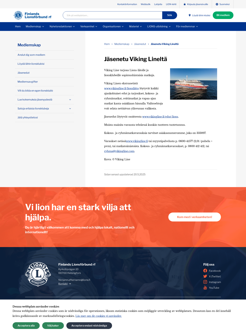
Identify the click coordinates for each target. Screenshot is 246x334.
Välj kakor (53, 325)
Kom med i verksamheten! (194, 217)
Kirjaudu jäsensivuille (195, 4)
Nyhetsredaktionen (61, 26)
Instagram (212, 282)
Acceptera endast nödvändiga (89, 325)
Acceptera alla (26, 325)
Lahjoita (158, 4)
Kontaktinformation (127, 4)
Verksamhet (87, 26)
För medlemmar (185, 26)
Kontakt (63, 283)
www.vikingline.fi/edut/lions (160, 116)
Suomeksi (223, 4)
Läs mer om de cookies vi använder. (98, 316)
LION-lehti (171, 4)
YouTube (211, 287)
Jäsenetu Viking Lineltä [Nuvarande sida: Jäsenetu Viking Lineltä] (165, 44)
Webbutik (145, 4)
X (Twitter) (212, 276)
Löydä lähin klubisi (199, 15)
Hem (18, 26)
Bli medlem (223, 15)
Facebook (212, 270)
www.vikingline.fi (137, 141)
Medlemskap (33, 26)
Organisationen (112, 26)
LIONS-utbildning (157, 26)
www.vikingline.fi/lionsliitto (121, 88)
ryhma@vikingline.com (119, 151)
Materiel (134, 26)
